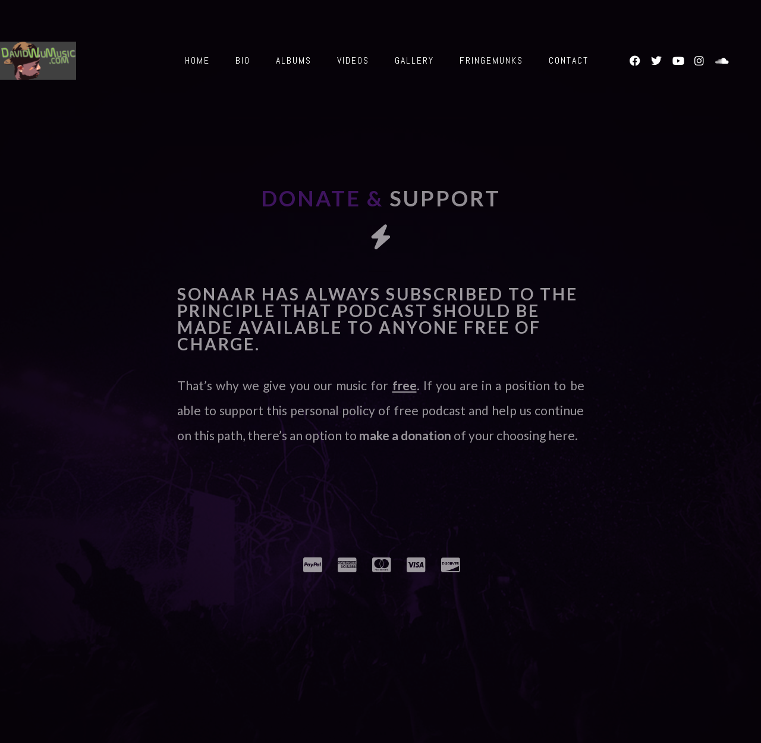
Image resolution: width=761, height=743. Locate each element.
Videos (353, 60)
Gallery (414, 60)
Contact (569, 60)
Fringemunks (491, 60)
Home (197, 60)
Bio (242, 60)
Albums (294, 60)
